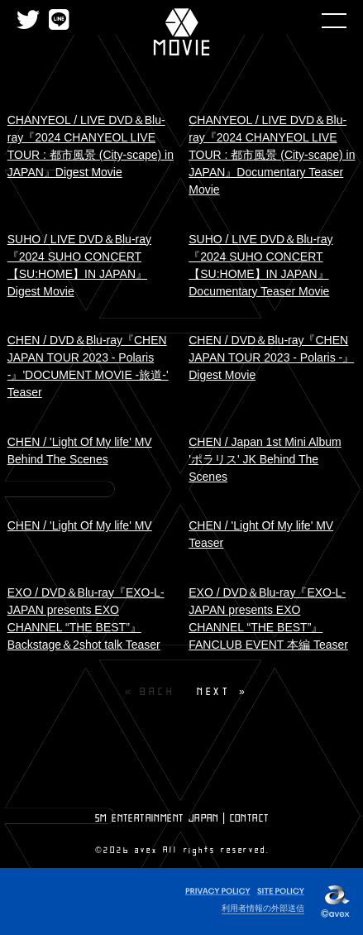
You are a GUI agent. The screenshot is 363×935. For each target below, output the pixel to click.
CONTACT (250, 818)
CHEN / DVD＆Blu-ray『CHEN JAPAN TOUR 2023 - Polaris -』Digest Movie (271, 357)
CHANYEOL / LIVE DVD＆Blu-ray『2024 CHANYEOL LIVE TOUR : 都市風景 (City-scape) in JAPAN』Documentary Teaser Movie (272, 154)
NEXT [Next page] (213, 692)
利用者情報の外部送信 (263, 908)
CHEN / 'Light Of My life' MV (79, 525)
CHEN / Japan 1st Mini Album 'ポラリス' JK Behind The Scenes (265, 459)
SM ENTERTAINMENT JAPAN (157, 818)
